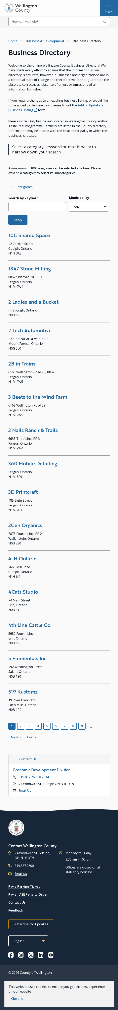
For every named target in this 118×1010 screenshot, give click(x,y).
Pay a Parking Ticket (24, 886)
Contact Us (16, 902)
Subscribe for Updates (31, 924)
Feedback (15, 910)
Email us (21, 873)
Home (13, 41)
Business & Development (45, 41)
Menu (109, 11)
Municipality (79, 198)
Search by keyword (23, 198)
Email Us (25, 790)
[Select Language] (28, 940)
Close (15, 998)
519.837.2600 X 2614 (34, 777)
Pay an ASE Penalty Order (28, 894)
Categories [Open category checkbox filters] (24, 187)
